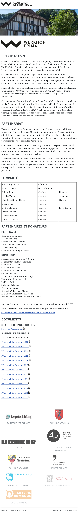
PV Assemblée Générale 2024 (15, 346)
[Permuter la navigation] (74, 4)
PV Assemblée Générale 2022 (14, 356)
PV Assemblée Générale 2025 (14, 342)
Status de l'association (12, 329)
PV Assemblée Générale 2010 (14, 397)
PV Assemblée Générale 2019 (14, 365)
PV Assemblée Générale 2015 (14, 374)
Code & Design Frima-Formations (65, 511)
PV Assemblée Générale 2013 (14, 383)
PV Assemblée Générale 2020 (15, 360)
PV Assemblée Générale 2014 (14, 379)
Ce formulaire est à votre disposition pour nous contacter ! (28, 313)
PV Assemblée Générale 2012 (14, 388)
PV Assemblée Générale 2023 (14, 351)
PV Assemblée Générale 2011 (14, 393)
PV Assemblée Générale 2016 (14, 370)
